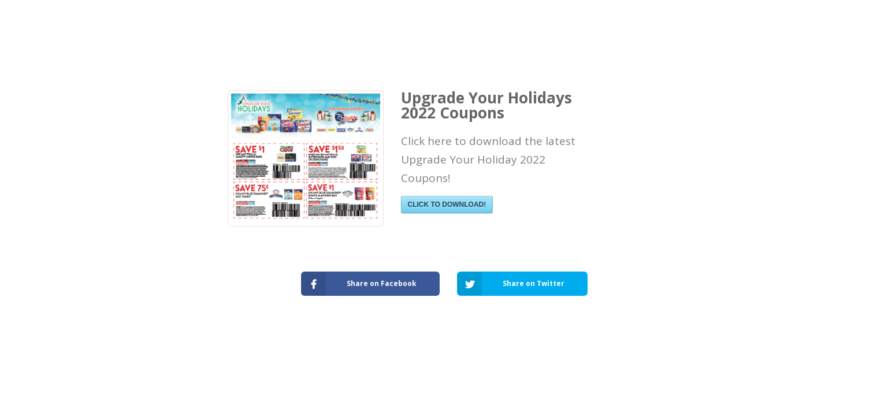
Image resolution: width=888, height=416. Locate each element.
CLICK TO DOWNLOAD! (447, 204)
